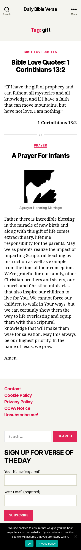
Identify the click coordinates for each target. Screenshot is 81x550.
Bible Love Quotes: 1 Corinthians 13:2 (40, 65)
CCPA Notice (17, 408)
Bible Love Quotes (40, 52)
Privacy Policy (18, 401)
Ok (29, 543)
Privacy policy (47, 543)
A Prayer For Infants (40, 155)
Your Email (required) (40, 498)
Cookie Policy (18, 395)
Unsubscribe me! (21, 414)
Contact (12, 388)
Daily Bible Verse (40, 9)
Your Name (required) (40, 478)
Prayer (40, 145)
